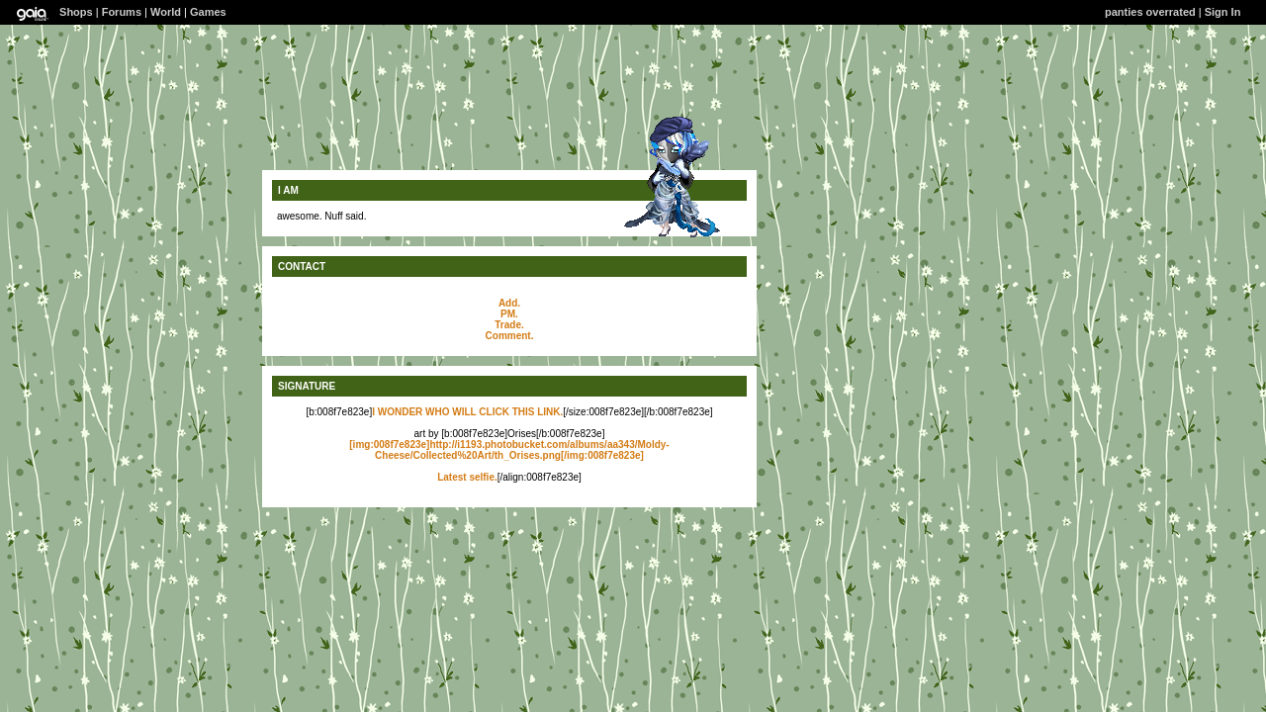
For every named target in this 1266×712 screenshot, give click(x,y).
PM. (509, 314)
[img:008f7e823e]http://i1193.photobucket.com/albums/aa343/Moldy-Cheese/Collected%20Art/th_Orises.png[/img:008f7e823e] (509, 450)
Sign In (1223, 12)
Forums (121, 12)
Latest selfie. (467, 477)
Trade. (509, 324)
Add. (509, 303)
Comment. (510, 335)
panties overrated (1150, 12)
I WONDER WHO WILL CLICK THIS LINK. (467, 411)
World (165, 12)
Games (208, 12)
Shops (76, 12)
